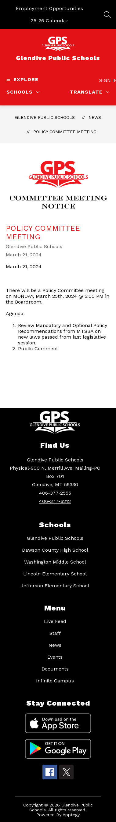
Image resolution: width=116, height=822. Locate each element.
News (95, 117)
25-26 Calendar (49, 20)
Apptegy (71, 814)
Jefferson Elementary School (55, 586)
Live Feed (55, 621)
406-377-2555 (55, 493)
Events (55, 657)
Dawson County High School (55, 550)
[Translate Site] (89, 92)
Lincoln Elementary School (55, 574)
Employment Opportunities (49, 8)
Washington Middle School (55, 562)
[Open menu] (21, 79)
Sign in (105, 80)
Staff (55, 633)
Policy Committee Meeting (64, 131)
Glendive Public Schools (45, 117)
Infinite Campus (55, 681)
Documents (55, 669)
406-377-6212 (55, 501)
